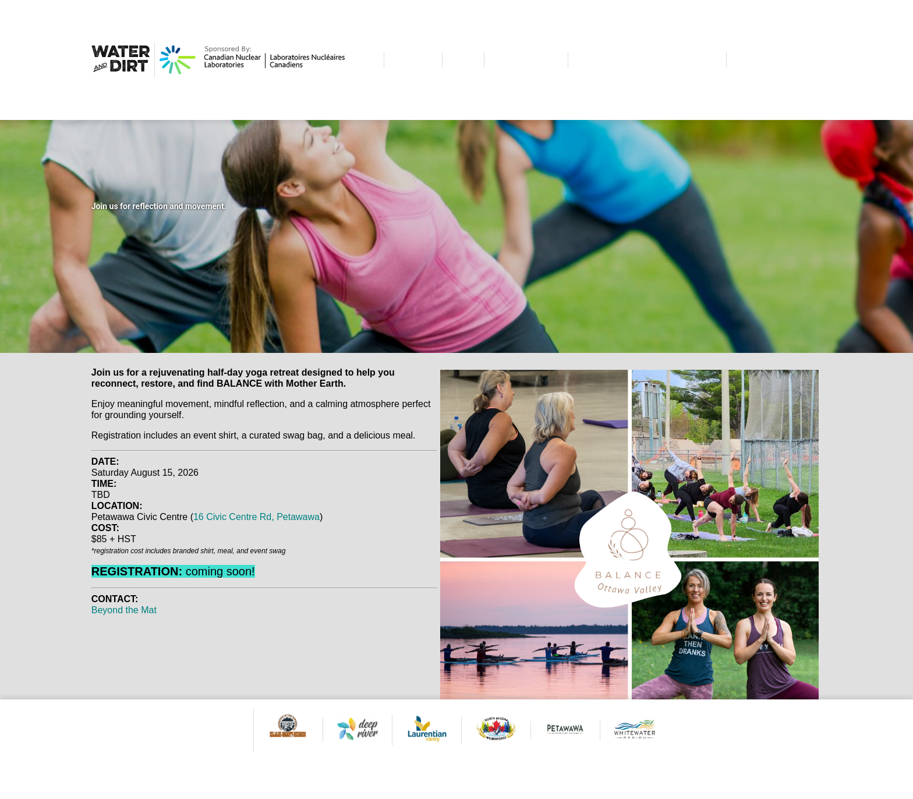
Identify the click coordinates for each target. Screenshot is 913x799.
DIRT (463, 59)
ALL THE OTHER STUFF (647, 59)
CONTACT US (774, 59)
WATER (413, 59)
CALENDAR (526, 59)
